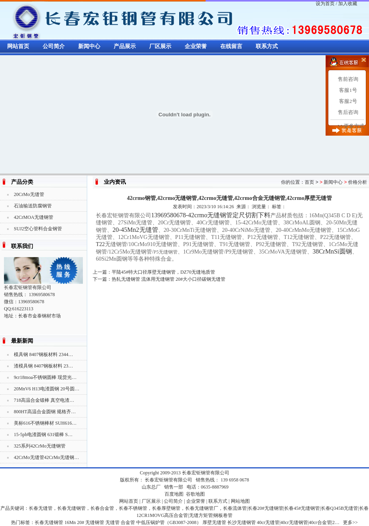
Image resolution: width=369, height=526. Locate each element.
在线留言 (231, 46)
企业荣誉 (196, 46)
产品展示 (125, 46)
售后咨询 (348, 112)
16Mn (70, 522)
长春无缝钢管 (49, 522)
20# (80, 522)
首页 (309, 182)
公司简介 (54, 46)
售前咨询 (348, 79)
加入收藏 (347, 3)
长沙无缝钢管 (241, 522)
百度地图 (174, 494)
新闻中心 (89, 46)
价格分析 (357, 182)
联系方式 (267, 46)
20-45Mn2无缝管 (135, 229)
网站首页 (18, 46)
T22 (100, 244)
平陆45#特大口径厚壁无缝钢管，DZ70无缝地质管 (163, 272)
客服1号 (348, 90)
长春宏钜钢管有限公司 (205, 473)
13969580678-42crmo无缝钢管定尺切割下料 (210, 215)
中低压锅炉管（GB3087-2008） (168, 522)
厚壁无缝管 (214, 522)
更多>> (350, 522)
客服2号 (348, 101)
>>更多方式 (351, 126)
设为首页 (325, 3)
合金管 (128, 522)
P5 (166, 252)
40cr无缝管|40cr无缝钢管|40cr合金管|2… (298, 522)
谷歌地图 (195, 494)
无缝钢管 (94, 522)
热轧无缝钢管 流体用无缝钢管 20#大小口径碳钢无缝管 (168, 279)
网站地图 (240, 501)
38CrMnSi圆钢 (332, 251)
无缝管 (112, 522)
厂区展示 (160, 46)
